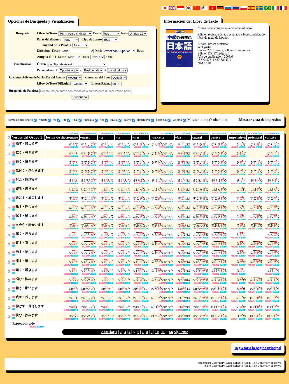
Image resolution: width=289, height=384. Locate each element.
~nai (77, 120)
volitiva (179, 120)
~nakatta (91, 120)
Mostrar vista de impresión (260, 120)
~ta (66, 120)
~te (56, 120)
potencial (163, 120)
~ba (104, 120)
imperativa (145, 120)
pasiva (129, 120)
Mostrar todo (196, 120)
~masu (44, 120)
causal (115, 120)
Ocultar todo (218, 120)
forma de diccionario (22, 120)
